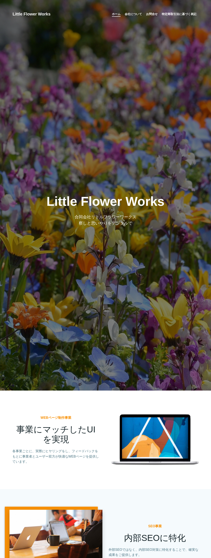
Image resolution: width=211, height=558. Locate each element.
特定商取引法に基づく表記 (179, 14)
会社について (133, 14)
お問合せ (151, 14)
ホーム (116, 14)
